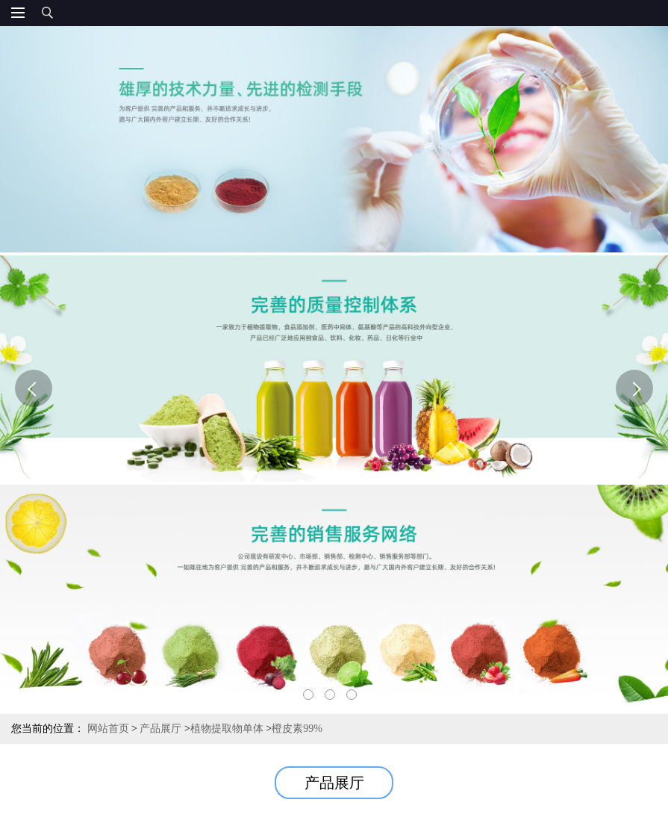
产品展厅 (160, 728)
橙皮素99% (297, 728)
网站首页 (108, 728)
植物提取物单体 (226, 728)
